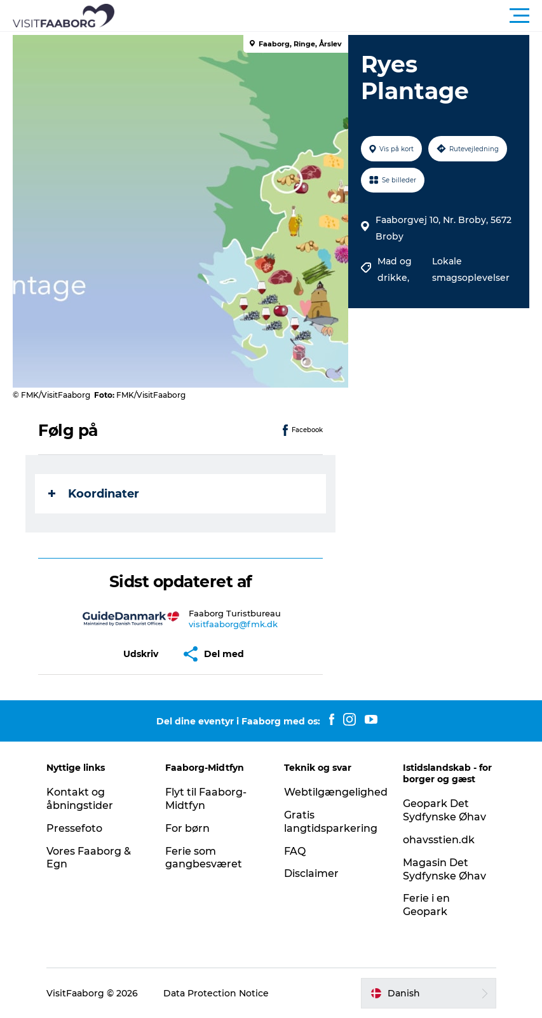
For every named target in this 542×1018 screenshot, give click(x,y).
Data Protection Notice (216, 993)
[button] (328, 16)
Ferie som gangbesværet (203, 858)
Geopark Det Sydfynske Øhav (444, 810)
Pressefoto (74, 828)
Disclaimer (311, 873)
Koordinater (93, 494)
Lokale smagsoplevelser (471, 269)
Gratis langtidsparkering (330, 821)
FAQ (295, 851)
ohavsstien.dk (439, 840)
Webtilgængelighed (336, 792)
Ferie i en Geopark (426, 905)
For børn (187, 828)
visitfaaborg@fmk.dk (233, 624)
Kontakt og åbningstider (79, 798)
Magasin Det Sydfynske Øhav (444, 869)
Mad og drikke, (394, 269)
